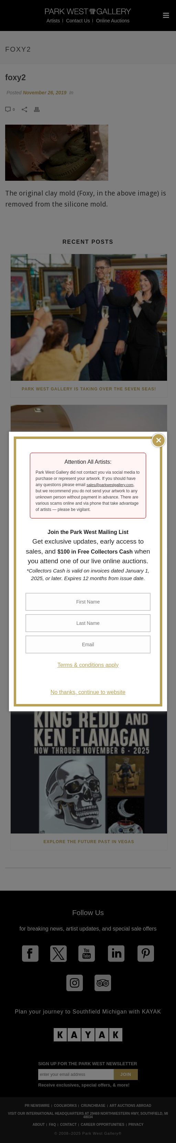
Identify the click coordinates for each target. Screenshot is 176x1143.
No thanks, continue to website (88, 692)
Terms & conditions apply (88, 665)
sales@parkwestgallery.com (110, 485)
